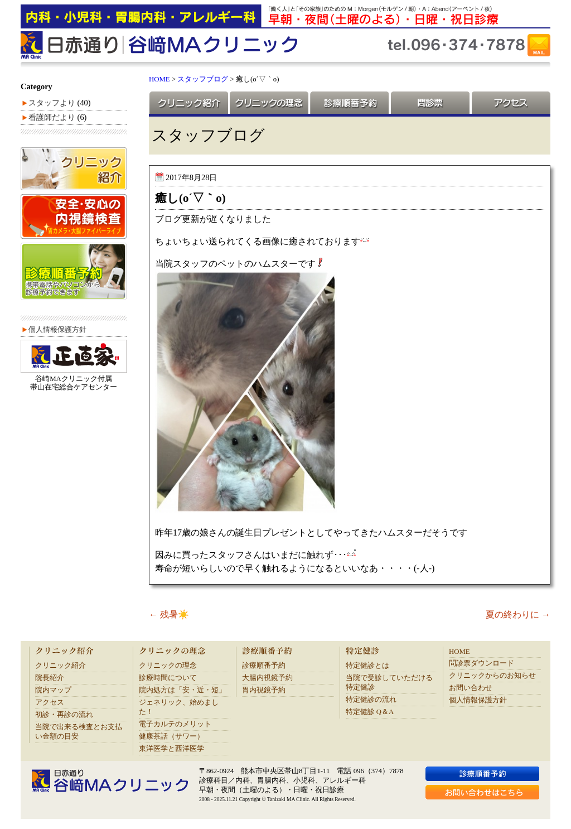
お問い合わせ (470, 688)
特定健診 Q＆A (370, 712)
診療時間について (168, 678)
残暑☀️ (169, 614)
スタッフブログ (202, 79)
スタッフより (51, 102)
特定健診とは (367, 665)
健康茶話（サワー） (171, 736)
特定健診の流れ (371, 699)
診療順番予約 (349, 102)
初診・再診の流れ (64, 715)
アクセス (510, 102)
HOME (159, 79)
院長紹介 (49, 678)
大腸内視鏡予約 (267, 678)
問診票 (430, 102)
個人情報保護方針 (57, 329)
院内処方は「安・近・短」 (182, 690)
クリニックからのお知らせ (492, 675)
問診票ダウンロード (481, 663)
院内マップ (53, 690)
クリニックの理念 (268, 102)
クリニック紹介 (188, 102)
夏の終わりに (518, 614)
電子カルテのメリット (175, 724)
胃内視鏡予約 (264, 690)
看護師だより (51, 117)
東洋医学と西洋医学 (171, 749)
